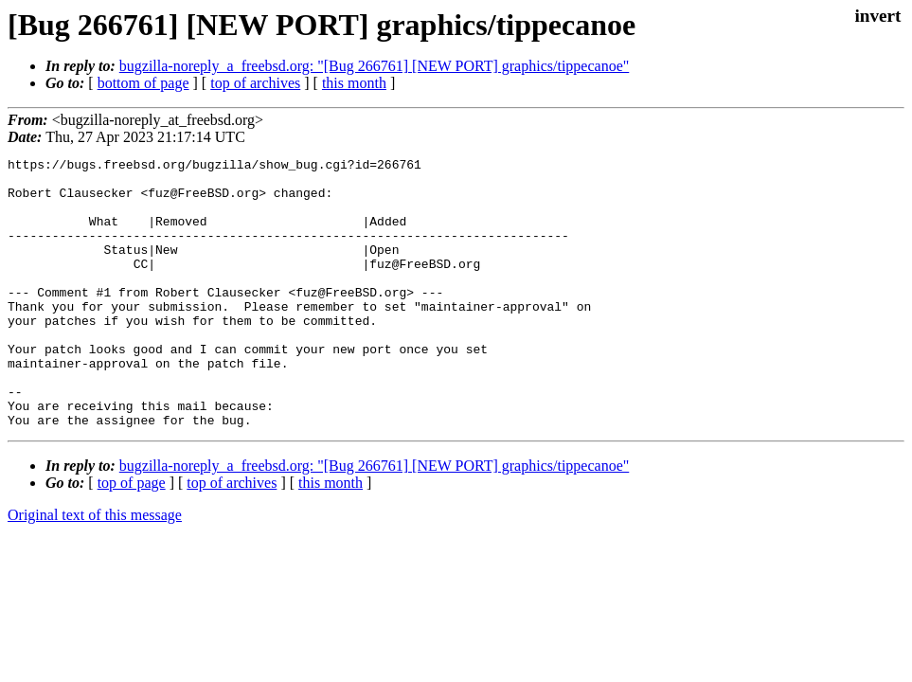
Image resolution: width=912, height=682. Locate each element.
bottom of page (143, 83)
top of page (132, 537)
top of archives (255, 83)
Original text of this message (95, 569)
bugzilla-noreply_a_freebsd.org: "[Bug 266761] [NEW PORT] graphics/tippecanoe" (374, 66)
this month (354, 83)
